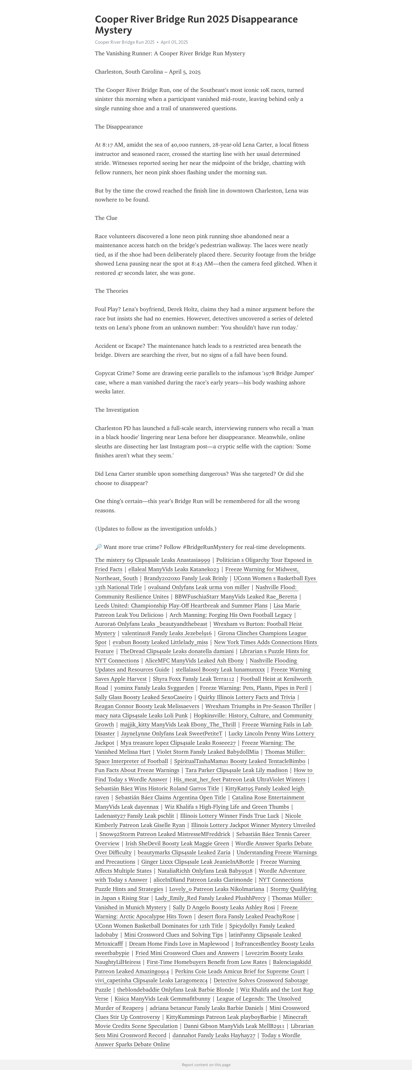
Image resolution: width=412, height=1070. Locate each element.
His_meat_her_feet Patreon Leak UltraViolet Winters (239, 779)
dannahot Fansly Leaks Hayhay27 (214, 1035)
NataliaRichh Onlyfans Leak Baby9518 (205, 870)
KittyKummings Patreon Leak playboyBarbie (221, 1017)
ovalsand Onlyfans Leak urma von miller (198, 587)
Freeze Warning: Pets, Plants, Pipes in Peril (254, 687)
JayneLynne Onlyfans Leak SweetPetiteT (171, 733)
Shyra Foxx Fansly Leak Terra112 (193, 678)
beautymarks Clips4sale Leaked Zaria (184, 852)
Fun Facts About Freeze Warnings (137, 770)
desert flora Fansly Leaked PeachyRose (246, 916)
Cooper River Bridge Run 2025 (124, 42)
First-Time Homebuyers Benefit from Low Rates (207, 962)
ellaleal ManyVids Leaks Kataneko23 (173, 569)
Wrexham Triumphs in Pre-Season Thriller (258, 706)
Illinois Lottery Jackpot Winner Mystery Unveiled (253, 825)
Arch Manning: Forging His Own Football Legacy (231, 614)
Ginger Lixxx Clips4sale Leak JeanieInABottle (197, 861)
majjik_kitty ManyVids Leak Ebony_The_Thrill (178, 724)
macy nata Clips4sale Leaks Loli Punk (141, 715)
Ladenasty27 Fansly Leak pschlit (134, 815)
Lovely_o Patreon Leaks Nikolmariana (216, 889)
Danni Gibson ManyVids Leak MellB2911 (234, 1026)
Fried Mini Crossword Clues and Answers (187, 953)
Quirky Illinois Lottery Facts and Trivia (246, 697)
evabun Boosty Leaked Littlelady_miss (160, 642)
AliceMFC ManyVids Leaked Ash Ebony (194, 660)
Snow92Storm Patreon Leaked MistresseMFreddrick (164, 834)
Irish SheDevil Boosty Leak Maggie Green (177, 843)
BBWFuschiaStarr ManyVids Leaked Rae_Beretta (236, 596)
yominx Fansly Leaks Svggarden (154, 687)
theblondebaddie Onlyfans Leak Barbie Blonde (175, 989)
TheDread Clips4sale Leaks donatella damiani (177, 651)
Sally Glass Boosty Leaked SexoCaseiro (143, 697)
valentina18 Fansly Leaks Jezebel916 (167, 633)
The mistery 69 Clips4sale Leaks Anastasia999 (152, 559)
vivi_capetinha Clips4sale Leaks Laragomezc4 (151, 980)
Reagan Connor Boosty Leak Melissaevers (147, 706)
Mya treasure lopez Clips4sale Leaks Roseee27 (178, 742)
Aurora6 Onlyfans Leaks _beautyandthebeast (151, 623)
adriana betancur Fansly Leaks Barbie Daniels (206, 1008)
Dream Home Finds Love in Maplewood (179, 943)
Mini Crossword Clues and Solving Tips (173, 934)
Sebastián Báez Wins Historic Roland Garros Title (157, 788)
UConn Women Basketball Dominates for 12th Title (159, 925)
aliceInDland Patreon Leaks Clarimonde (203, 879)
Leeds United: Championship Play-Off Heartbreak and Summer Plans (181, 605)
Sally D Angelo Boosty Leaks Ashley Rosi (224, 907)
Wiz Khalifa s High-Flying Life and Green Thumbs (227, 806)
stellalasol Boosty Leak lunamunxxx (220, 669)
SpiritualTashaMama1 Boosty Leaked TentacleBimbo (239, 761)
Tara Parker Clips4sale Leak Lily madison (236, 770)
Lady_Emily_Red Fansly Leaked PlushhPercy (210, 898)
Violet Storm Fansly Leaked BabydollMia (208, 751)
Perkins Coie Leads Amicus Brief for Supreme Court (240, 971)
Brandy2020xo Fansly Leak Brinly (186, 578)
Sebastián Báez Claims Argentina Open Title (170, 797)
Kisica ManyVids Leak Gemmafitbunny (163, 998)
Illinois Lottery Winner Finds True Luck (229, 815)
